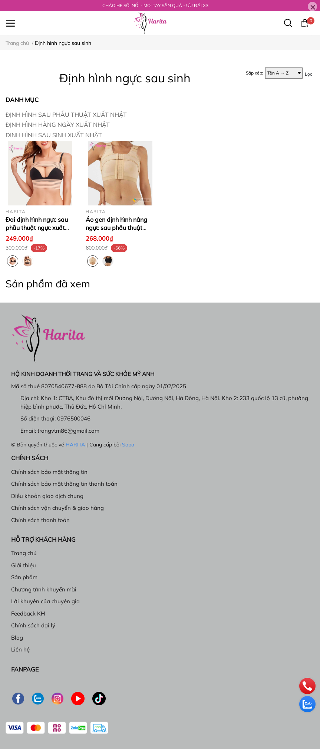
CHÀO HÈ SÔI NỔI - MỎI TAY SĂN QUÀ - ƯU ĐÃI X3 (155, 5)
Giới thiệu (23, 565)
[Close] (312, 6)
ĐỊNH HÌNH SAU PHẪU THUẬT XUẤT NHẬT (66, 114)
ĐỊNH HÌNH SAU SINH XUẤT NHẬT (54, 135)
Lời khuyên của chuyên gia (45, 601)
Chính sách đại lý (33, 625)
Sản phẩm (24, 577)
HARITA (75, 444)
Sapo (128, 444)
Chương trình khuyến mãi (43, 589)
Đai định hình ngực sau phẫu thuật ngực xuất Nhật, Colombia (37, 228)
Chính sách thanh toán (40, 520)
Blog (17, 637)
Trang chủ (24, 553)
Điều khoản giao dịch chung (47, 495)
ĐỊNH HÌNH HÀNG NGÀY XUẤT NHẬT (58, 124)
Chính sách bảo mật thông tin (49, 471)
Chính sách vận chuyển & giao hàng (57, 507)
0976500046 (73, 418)
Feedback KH (28, 613)
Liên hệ (20, 649)
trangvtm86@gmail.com (68, 430)
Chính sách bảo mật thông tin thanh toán (64, 483)
